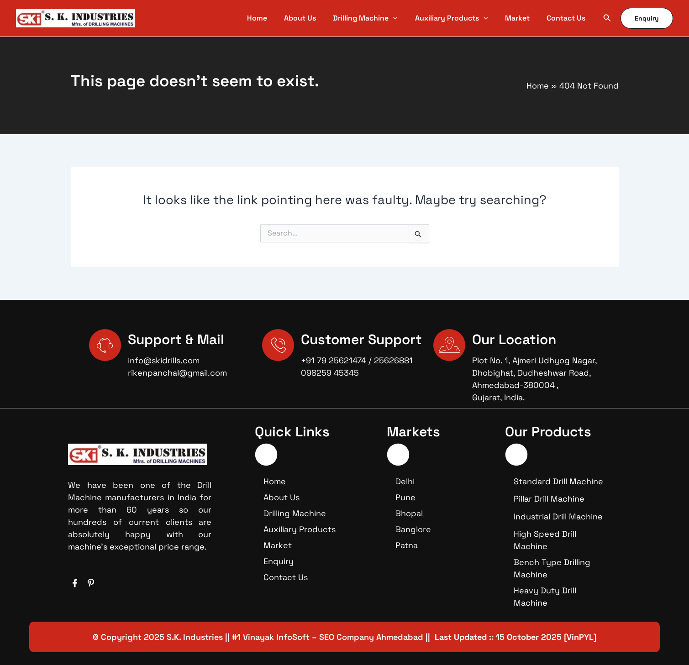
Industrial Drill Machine (558, 516)
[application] (405, 18)
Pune (405, 497)
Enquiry (278, 561)
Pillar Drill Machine (549, 498)
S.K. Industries (195, 637)
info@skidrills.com (164, 360)
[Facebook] (75, 583)
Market (277, 545)
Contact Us (285, 577)
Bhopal (409, 513)
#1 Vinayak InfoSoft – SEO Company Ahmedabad (327, 637)
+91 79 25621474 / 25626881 (357, 360)
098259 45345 (330, 372)
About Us (281, 497)
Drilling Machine (294, 513)
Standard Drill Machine (558, 481)
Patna (406, 545)
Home (274, 481)
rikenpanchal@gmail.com (177, 372)
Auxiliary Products (299, 529)
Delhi (405, 481)
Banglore (413, 529)
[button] (607, 18)
